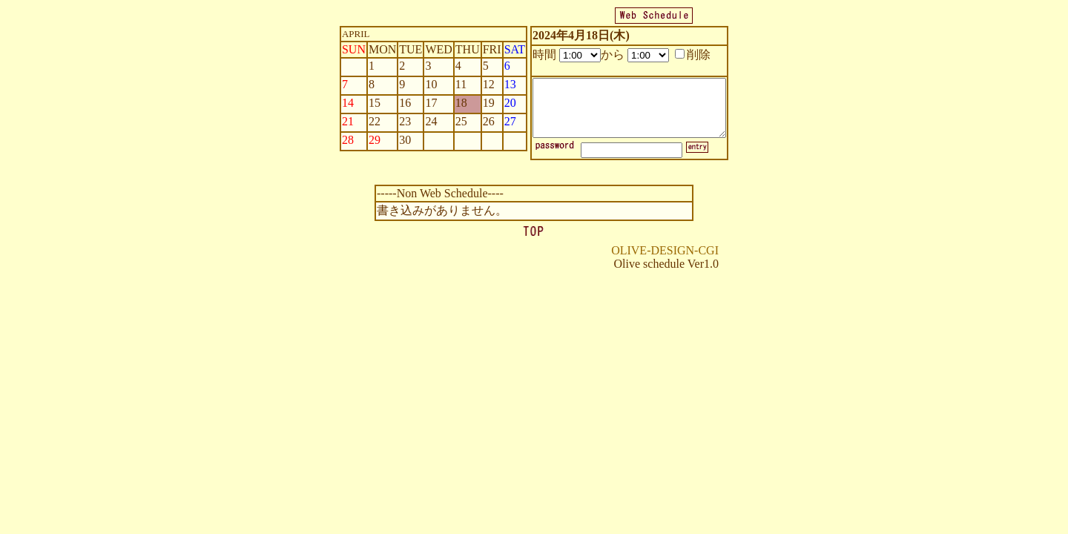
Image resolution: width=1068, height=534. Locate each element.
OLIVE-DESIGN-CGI (665, 250)
